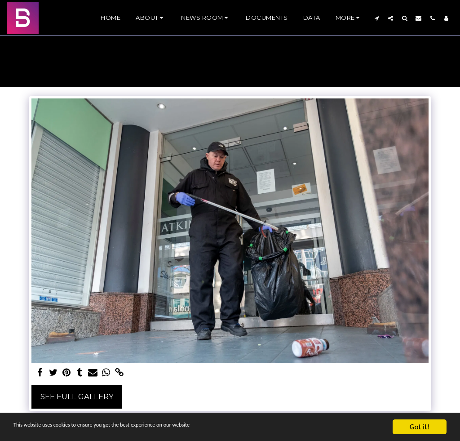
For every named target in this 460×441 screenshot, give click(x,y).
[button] (150, 18)
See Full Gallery (77, 396)
